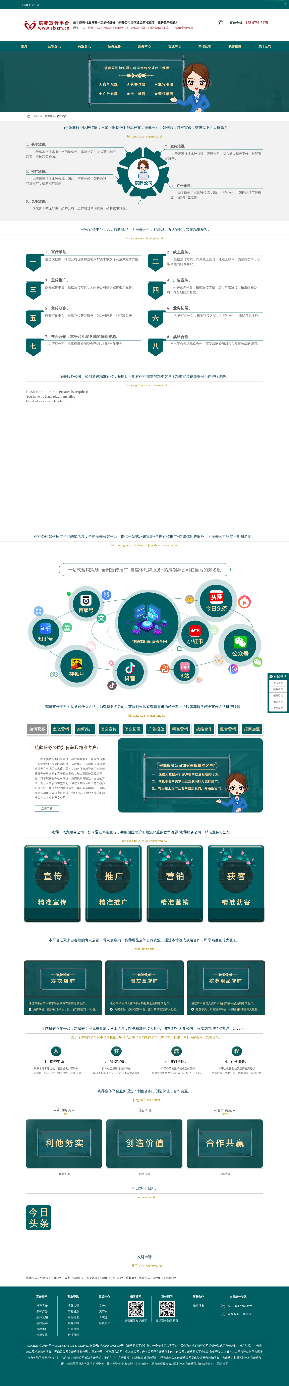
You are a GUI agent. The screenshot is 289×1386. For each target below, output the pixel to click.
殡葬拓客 (42, 1323)
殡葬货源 (73, 1311)
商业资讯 (84, 46)
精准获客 (204, 46)
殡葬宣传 (50, 116)
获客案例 (234, 46)
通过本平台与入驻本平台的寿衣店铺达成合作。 (58, 1003)
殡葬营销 (42, 1317)
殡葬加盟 (73, 1305)
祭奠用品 (104, 1323)
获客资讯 (54, 46)
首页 (24, 46)
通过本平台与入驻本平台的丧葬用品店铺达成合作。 (223, 1003)
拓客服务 (198, 1305)
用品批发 (73, 1317)
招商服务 (114, 46)
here (62, 401)
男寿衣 (103, 1311)
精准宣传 (61, 116)
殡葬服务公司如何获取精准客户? (67, 747)
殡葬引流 (42, 1334)
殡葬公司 (73, 1323)
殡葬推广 (42, 1329)
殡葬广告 (42, 1311)
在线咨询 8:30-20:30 (240, 1314)
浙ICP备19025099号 (112, 1345)
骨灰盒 (103, 1317)
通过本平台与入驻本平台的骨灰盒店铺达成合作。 (141, 1003)
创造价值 (144, 1110)
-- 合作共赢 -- (224, 1110)
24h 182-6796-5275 (240, 1306)
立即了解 (46, 808)
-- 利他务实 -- (64, 1110)
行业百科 (73, 1334)
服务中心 (144, 46)
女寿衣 (103, 1305)
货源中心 (174, 46)
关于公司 (264, 46)
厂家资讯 (73, 1329)
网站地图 (222, 1363)
